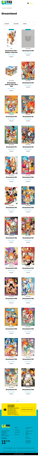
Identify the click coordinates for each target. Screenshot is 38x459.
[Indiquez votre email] (26, 409)
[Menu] (31, 3)
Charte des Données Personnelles (25, 448)
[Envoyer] (33, 409)
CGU (14, 448)
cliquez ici (16, 414)
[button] (7, 23)
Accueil (4, 8)
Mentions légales (8, 448)
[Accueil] (7, 3)
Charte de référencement (9, 451)
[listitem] (3, 441)
